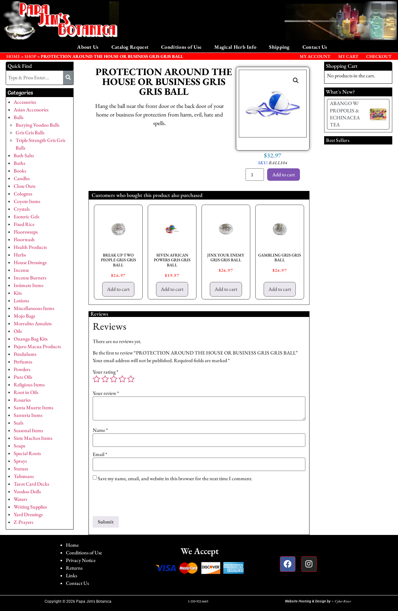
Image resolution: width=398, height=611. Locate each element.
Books (20, 170)
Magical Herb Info (235, 47)
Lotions (21, 300)
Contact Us (314, 47)
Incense (21, 270)
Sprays (20, 461)
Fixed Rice (24, 224)
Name (100, 430)
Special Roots (27, 453)
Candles (22, 178)
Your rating (105, 372)
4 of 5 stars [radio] (122, 379)
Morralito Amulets (33, 323)
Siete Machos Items (33, 438)
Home (72, 545)
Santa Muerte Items (33, 407)
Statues (21, 468)
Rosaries (22, 400)
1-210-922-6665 (198, 601)
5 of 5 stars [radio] (131, 379)
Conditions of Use (181, 47)
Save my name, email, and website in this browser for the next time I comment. (175, 478)
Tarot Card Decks (31, 484)
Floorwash (24, 239)
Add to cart (283, 174)
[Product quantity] (254, 174)
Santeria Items (28, 415)
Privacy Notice (81, 560)
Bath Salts (24, 155)
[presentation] (141, 500)
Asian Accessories (31, 109)
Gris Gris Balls (30, 132)
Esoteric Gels (26, 216)
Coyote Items (27, 201)
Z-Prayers (23, 522)
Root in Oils (26, 392)
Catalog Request (130, 47)
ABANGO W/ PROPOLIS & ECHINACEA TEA (345, 114)
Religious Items (29, 384)
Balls (18, 117)
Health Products (30, 247)
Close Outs (24, 186)
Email (100, 454)
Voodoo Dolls (27, 491)
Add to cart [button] (118, 289)
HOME (13, 56)
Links (71, 575)
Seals (18, 422)
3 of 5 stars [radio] (113, 379)
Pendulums (25, 354)
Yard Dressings (28, 514)
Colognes (23, 193)
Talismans (24, 476)
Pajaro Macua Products (37, 346)
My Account (315, 56)
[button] (296, 80)
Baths (19, 163)
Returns (74, 568)
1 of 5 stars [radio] (96, 379)
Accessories (25, 102)
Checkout (379, 56)
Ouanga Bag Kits (30, 338)
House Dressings (30, 262)
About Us (87, 47)
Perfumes (23, 361)
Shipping (279, 47)
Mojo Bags (24, 316)
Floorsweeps (26, 231)
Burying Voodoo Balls (37, 125)
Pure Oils (23, 377)
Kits (18, 293)
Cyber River (343, 601)
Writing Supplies (30, 506)
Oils (18, 331)
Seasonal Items (28, 430)
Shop (30, 56)
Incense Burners (30, 277)
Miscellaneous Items (34, 308)
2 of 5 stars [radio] (105, 379)
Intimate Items (28, 285)
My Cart (348, 56)
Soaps (19, 445)
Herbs (20, 254)
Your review (106, 393)
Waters (20, 499)
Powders (22, 369)
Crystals (22, 209)
